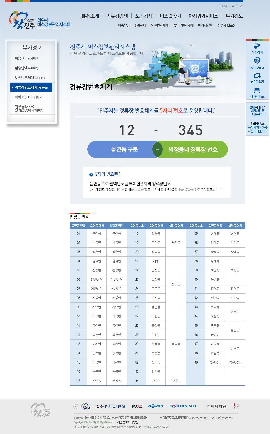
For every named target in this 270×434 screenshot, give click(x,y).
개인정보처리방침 (127, 422)
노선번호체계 (159, 25)
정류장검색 (117, 16)
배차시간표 (205, 25)
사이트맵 (237, 6)
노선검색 (143, 16)
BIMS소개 (89, 16)
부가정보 (234, 16)
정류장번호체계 (183, 25)
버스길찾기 (170, 16)
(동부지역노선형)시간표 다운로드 (257, 127)
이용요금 (124, 25)
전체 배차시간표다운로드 (257, 110)
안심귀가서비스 (203, 16)
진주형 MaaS (226, 25)
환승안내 (140, 25)
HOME (224, 6)
